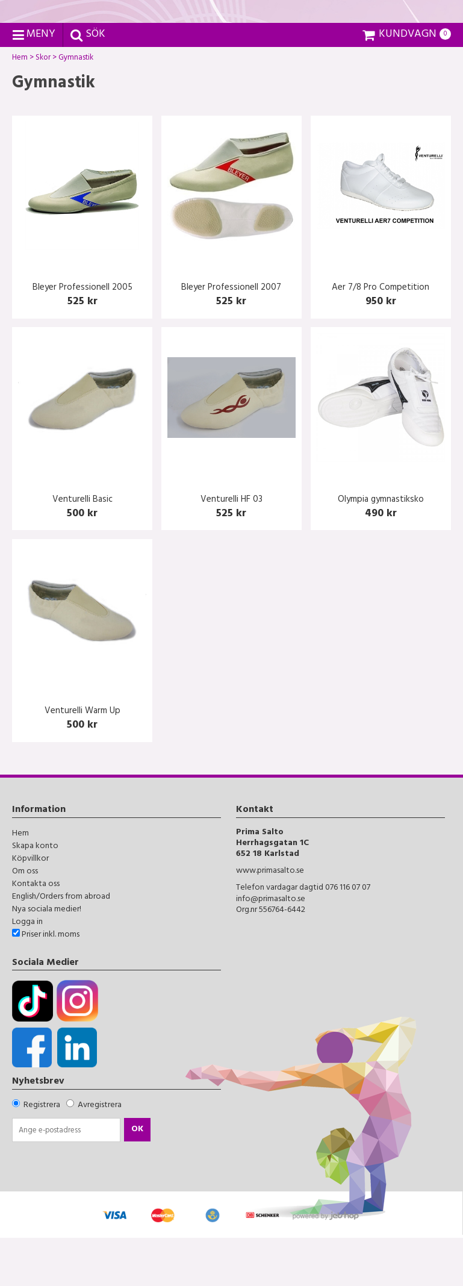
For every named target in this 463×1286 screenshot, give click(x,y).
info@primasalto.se (270, 948)
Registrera (41, 1153)
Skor (43, 108)
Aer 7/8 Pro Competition (380, 337)
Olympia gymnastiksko (381, 548)
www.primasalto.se (270, 920)
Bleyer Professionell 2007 (231, 337)
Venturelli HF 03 (231, 548)
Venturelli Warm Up (82, 760)
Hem (20, 108)
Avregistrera (100, 1153)
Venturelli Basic (82, 548)
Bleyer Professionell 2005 (82, 337)
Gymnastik (75, 108)
